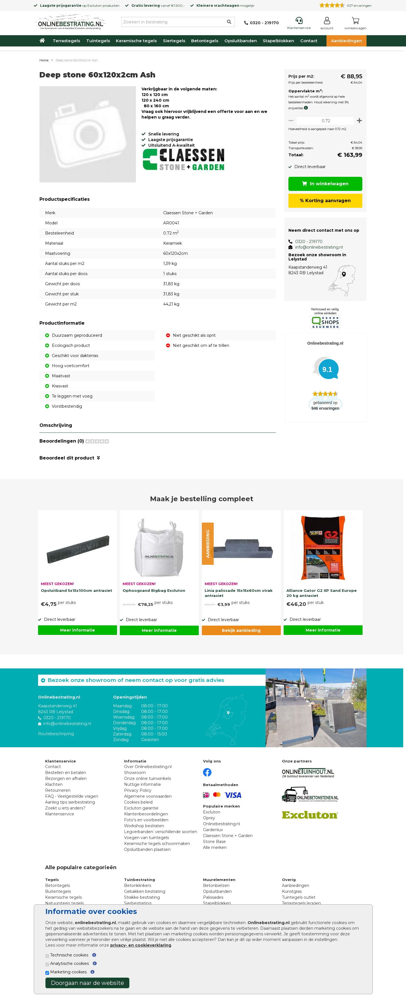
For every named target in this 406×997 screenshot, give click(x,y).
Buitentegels (58, 891)
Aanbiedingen (346, 40)
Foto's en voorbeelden (146, 819)
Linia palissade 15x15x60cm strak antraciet (239, 593)
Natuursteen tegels (64, 903)
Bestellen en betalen (65, 772)
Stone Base (214, 841)
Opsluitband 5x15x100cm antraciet (76, 590)
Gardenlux (213, 829)
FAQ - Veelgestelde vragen (71, 796)
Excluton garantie (141, 808)
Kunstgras (292, 891)
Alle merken (215, 847)
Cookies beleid (138, 802)
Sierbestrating (137, 903)
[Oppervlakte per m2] (324, 121)
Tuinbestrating (139, 879)
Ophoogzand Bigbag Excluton (154, 590)
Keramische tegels (136, 40)
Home (43, 60)
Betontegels (204, 40)
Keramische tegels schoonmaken (157, 843)
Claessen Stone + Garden (228, 835)
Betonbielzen (216, 885)
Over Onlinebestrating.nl (148, 766)
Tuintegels (98, 40)
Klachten (54, 784)
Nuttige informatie (142, 784)
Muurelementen (219, 879)
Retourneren (57, 790)
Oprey (209, 817)
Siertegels (174, 40)
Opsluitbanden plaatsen (147, 849)
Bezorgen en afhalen (66, 778)
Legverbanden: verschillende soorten (160, 831)
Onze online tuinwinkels (147, 778)
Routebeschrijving (56, 733)
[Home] (70, 20)
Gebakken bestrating (144, 891)
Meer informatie (77, 630)
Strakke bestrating (142, 897)
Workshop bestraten (144, 825)
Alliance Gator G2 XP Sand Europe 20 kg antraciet (321, 593)
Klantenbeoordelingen (146, 814)
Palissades (213, 897)
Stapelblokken (278, 40)
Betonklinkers (137, 885)
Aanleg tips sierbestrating (70, 802)
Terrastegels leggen (301, 903)
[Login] (326, 24)
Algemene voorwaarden (148, 796)
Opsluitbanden (240, 40)
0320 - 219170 (306, 241)
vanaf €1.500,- (158, 5)
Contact (308, 40)
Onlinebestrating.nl (221, 823)
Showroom (135, 772)
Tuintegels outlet (298, 897)
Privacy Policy (137, 790)
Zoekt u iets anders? (65, 808)
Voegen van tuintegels (146, 837)
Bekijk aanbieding (241, 630)
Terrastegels (66, 40)
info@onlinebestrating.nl (317, 247)
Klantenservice (59, 814)
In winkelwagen (324, 183)
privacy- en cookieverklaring (140, 945)
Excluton (94, 5)
